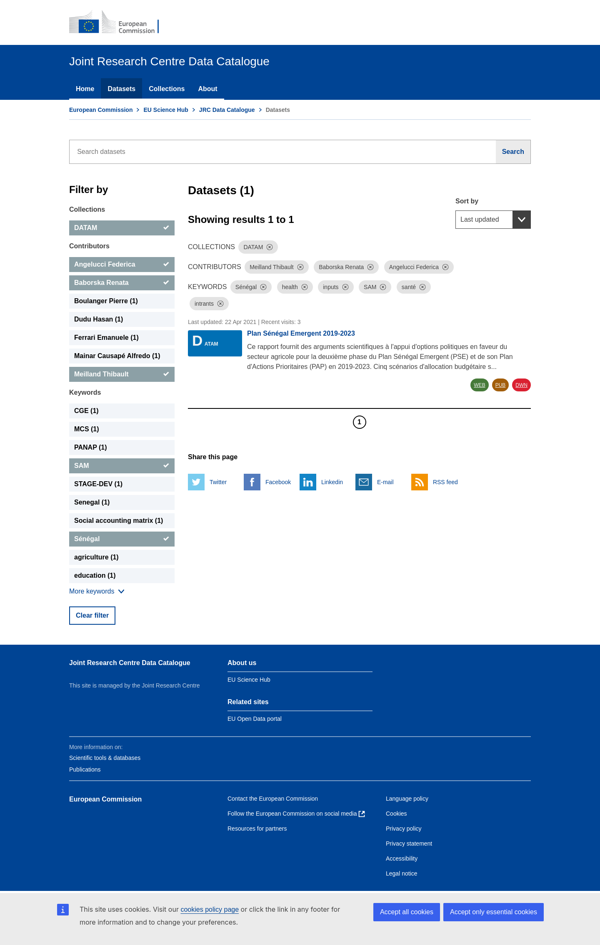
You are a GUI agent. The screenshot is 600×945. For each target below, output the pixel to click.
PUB (500, 385)
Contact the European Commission (273, 798)
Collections (167, 88)
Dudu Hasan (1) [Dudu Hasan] (98, 319)
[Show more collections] (97, 591)
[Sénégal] (122, 539)
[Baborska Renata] (122, 282)
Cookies (396, 813)
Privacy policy (404, 828)
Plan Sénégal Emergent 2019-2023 (301, 333)
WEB (479, 385)
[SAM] (122, 465)
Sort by (466, 201)
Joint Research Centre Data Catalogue (129, 662)
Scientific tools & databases (104, 758)
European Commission (100, 109)
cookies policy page (209, 909)
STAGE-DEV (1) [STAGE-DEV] (98, 483)
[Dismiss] (269, 247)
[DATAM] (122, 227)
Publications (85, 769)
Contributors (89, 246)
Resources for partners (257, 828)
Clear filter (92, 615)
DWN (521, 385)
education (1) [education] (95, 575)
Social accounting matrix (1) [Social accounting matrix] (118, 520)
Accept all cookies (406, 911)
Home (85, 88)
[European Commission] (119, 22)
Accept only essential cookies (493, 911)
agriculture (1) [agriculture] (96, 557)
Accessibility (402, 858)
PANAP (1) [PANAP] (90, 447)
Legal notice (402, 873)
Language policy (407, 798)
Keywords (85, 392)
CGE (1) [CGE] (86, 410)
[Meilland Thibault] (122, 374)
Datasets (121, 88)
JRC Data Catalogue (227, 109)
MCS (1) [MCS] (86, 429)
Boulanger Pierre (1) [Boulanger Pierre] (106, 300)
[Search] (513, 152)
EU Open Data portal (255, 718)
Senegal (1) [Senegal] (92, 502)
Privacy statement (409, 843)
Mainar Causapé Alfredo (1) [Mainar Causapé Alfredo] (117, 355)
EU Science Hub (165, 109)
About (207, 88)
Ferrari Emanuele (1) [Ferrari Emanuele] (106, 337)
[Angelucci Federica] (122, 264)
